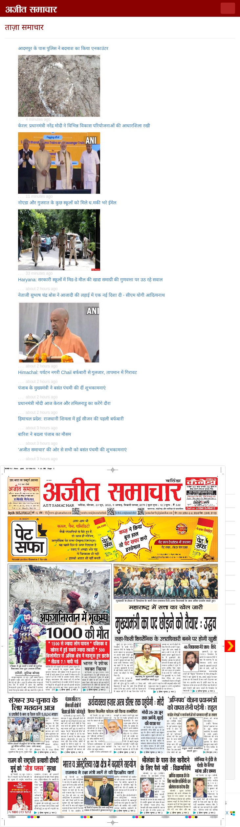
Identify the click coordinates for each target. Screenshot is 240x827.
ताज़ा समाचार (24, 27)
